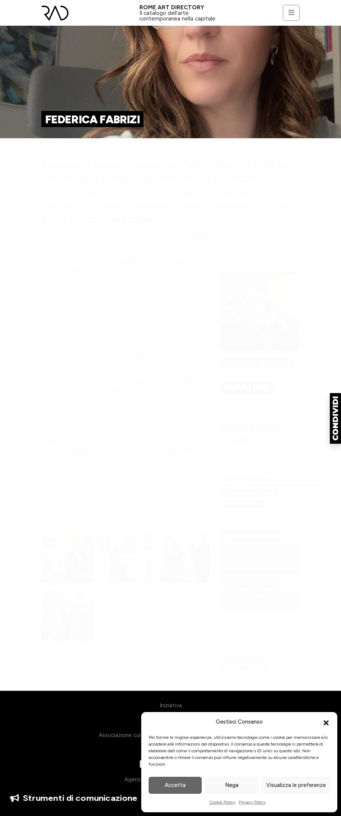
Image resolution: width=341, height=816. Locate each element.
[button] (326, 722)
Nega (232, 785)
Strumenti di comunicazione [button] (74, 798)
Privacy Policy (252, 802)
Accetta (175, 785)
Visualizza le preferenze (296, 785)
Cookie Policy (222, 802)
